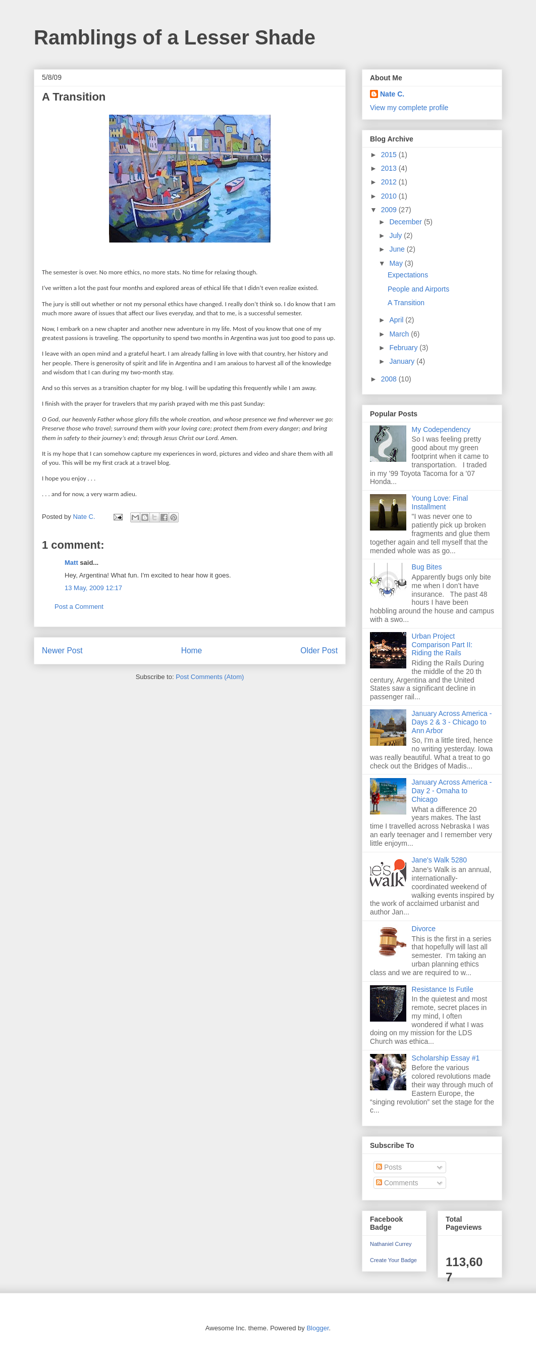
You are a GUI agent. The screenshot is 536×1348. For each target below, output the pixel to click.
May (396, 263)
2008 (390, 379)
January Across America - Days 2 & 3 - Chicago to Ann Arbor (452, 722)
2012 (390, 182)
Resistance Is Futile (442, 989)
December (406, 222)
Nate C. (392, 94)
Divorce (424, 929)
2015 (390, 155)
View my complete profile (409, 108)
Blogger (317, 1328)
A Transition (406, 303)
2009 (390, 210)
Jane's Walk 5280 (439, 860)
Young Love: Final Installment (440, 502)
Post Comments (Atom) (210, 677)
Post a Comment (79, 606)
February (404, 348)
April (397, 320)
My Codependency (441, 429)
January (402, 361)
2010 (390, 196)
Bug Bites (427, 567)
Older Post (319, 650)
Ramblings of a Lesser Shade (174, 37)
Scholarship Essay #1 (446, 1058)
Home (191, 650)
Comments (397, 1183)
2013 (390, 168)
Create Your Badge (393, 1260)
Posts (389, 1167)
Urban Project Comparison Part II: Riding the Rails (442, 644)
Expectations (408, 275)
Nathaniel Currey (391, 1244)
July (396, 235)
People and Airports (418, 289)
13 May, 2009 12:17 (93, 588)
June (397, 249)
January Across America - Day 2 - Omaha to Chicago (452, 790)
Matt (71, 562)
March (400, 334)
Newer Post (62, 650)
